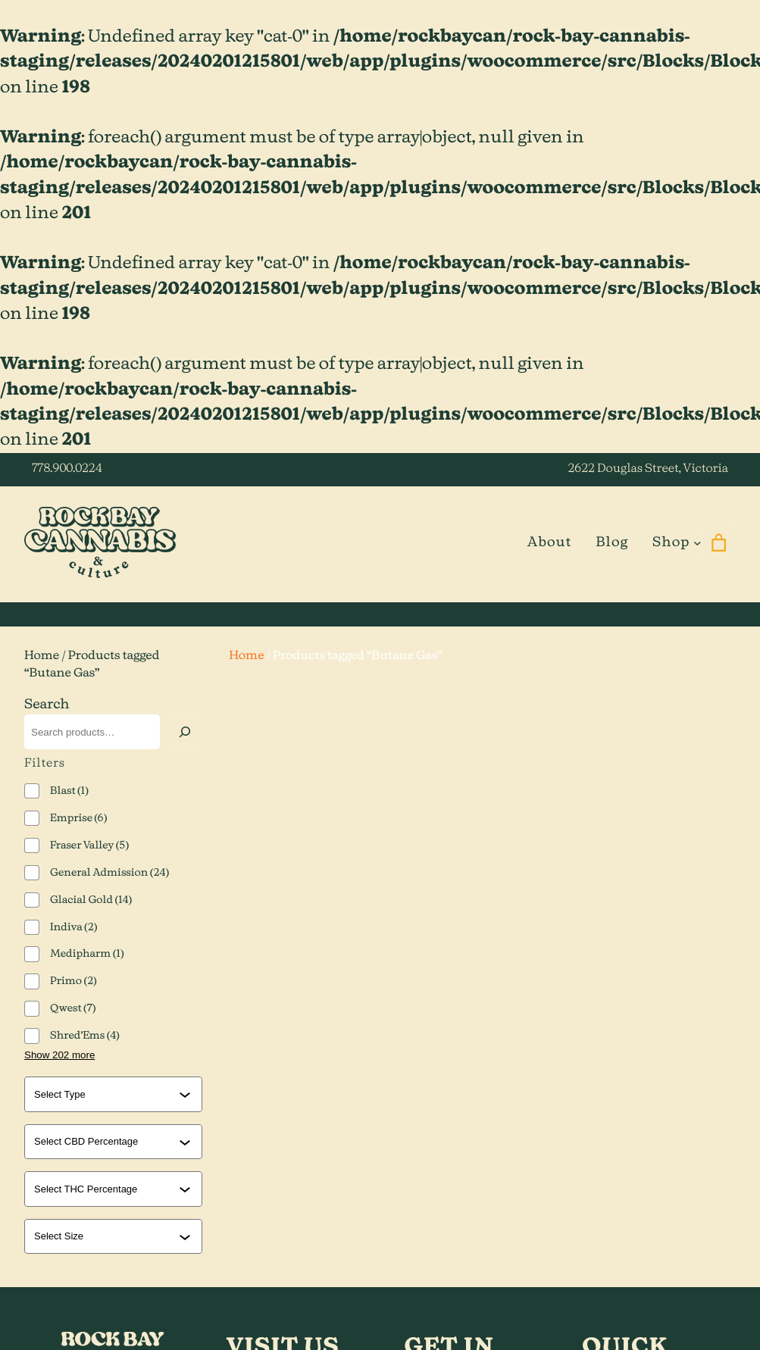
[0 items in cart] (718, 543)
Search (47, 704)
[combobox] (106, 1094)
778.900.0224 (67, 469)
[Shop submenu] (697, 543)
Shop (671, 542)
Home (41, 656)
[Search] (184, 731)
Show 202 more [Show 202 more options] (59, 1055)
